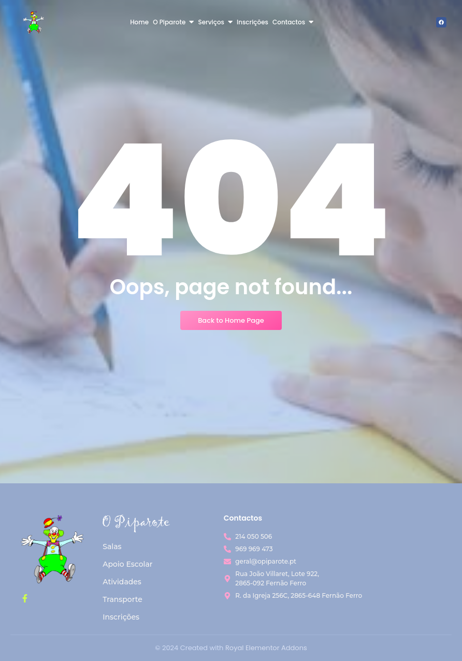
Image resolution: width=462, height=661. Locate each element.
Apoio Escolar (127, 564)
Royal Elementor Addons (266, 648)
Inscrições (121, 617)
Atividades (122, 581)
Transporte (122, 599)
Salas (112, 546)
